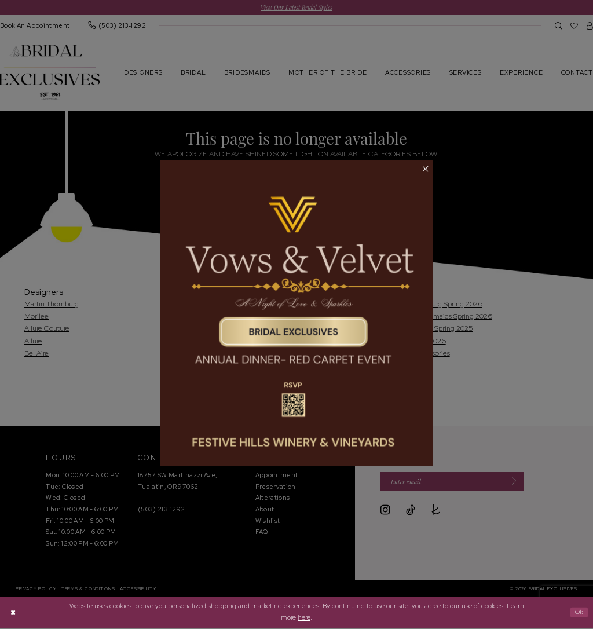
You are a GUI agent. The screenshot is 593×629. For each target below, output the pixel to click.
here (304, 618)
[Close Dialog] (13, 613)
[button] (425, 169)
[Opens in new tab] (296, 313)
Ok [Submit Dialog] (578, 612)
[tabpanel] (296, 313)
